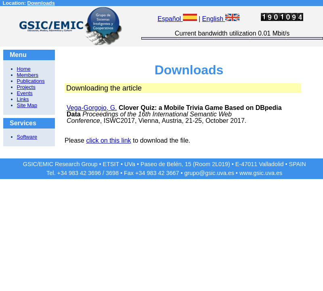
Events (25, 93)
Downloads (41, 3)
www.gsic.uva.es (260, 173)
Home (24, 69)
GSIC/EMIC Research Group (60, 164)
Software (27, 137)
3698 (112, 173)
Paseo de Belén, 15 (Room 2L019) (185, 164)
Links (23, 99)
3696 (94, 173)
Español (177, 18)
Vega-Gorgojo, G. (92, 107)
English (220, 18)
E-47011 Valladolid (259, 164)
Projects (26, 87)
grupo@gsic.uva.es (209, 173)
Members (27, 75)
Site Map (27, 105)
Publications (31, 81)
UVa (129, 164)
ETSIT (111, 164)
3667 (172, 173)
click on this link (108, 140)
